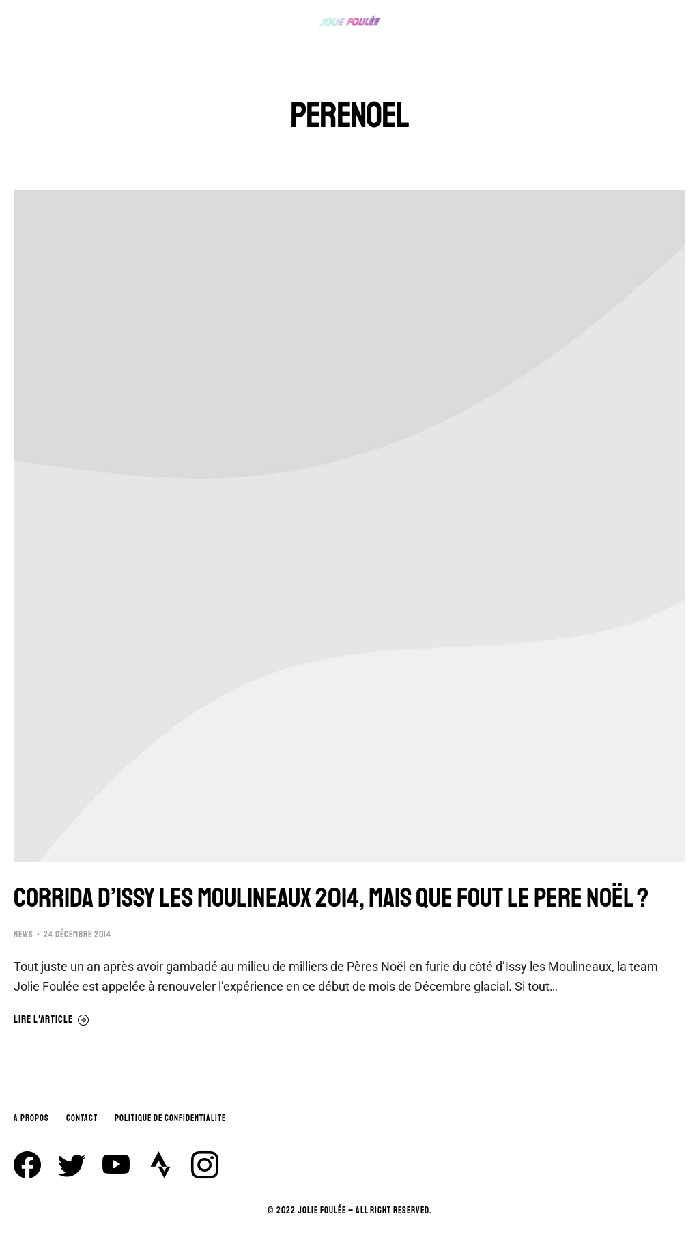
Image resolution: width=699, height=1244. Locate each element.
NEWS (23, 934)
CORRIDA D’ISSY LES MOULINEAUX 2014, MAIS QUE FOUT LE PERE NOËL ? (331, 898)
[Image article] (349, 526)
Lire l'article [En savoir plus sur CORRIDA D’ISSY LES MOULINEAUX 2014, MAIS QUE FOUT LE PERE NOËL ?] (51, 1020)
